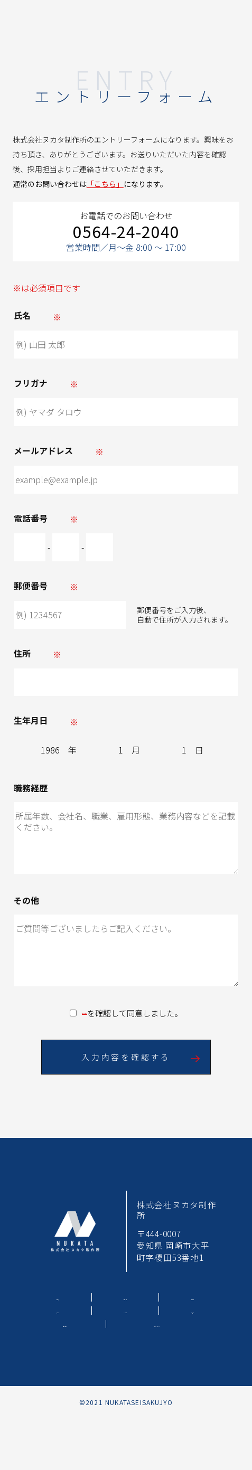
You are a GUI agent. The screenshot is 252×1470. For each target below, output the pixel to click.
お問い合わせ (65, 1324)
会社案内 (192, 1297)
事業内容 (57, 1297)
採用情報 (57, 1310)
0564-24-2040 (126, 231)
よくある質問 (125, 1310)
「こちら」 (105, 183)
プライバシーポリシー (84, 1013)
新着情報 (192, 1310)
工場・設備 (125, 1297)
